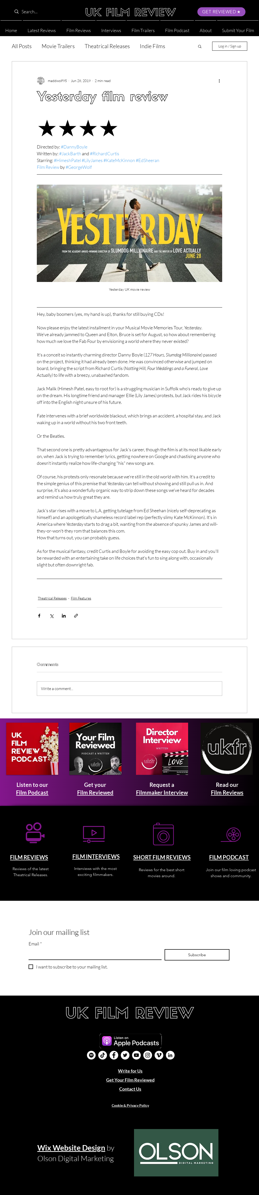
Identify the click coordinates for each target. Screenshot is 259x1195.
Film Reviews (227, 792)
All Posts (22, 46)
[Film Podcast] (91, 1055)
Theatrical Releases (107, 46)
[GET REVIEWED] (221, 11)
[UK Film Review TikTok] (102, 1055)
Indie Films (152, 46)
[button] (205, 28)
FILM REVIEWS (29, 857)
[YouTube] (136, 1055)
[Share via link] (76, 615)
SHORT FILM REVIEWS (162, 857)
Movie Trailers (58, 46)
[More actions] (219, 81)
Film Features (81, 598)
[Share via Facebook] (39, 615)
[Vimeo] (159, 1055)
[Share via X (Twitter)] (51, 615)
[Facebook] (113, 1055)
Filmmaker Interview (162, 792)
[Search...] (44, 11)
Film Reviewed (95, 792)
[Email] (94, 954)
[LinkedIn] (170, 1055)
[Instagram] (147, 1055)
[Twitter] (125, 1055)
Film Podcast (32, 792)
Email (35, 944)
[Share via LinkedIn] (63, 615)
